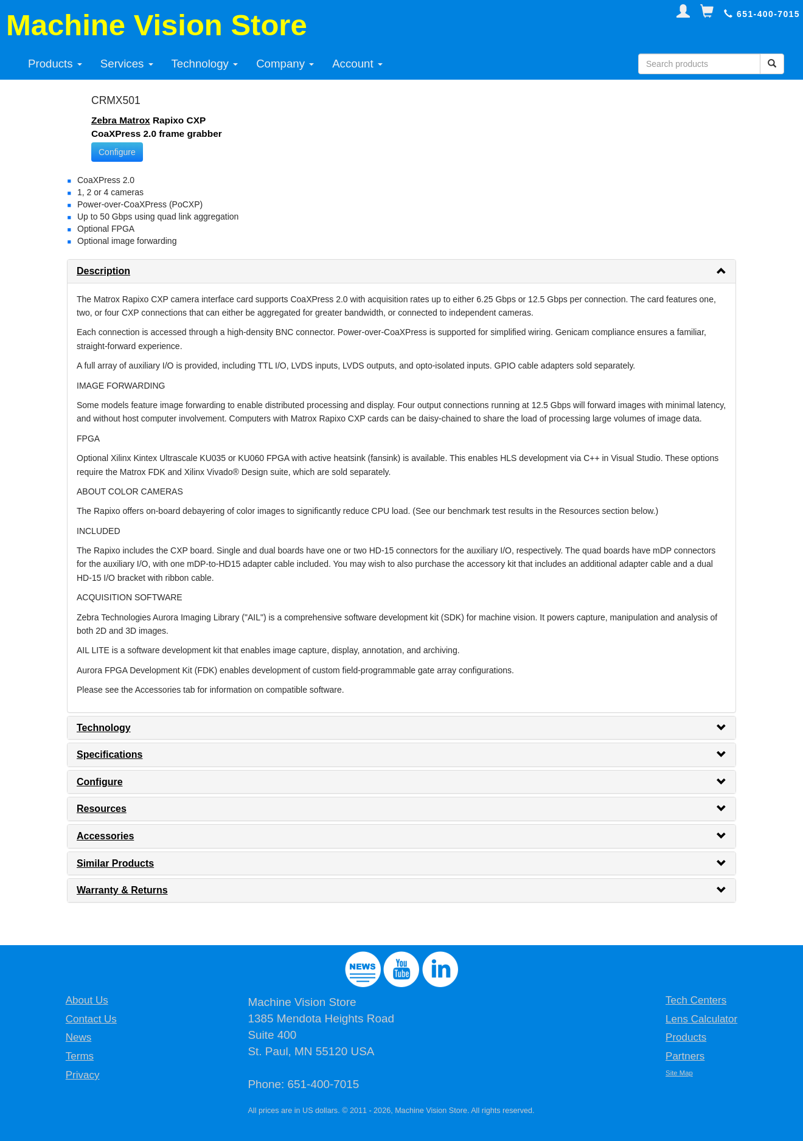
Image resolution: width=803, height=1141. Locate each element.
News (79, 1037)
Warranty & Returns (122, 890)
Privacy (83, 1075)
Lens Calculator (701, 1019)
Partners (685, 1056)
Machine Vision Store (156, 25)
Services (126, 63)
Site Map (679, 1073)
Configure (117, 152)
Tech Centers (696, 1000)
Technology (205, 63)
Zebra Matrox (120, 120)
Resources (102, 808)
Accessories (105, 836)
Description (103, 271)
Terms (80, 1056)
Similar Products (115, 863)
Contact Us (91, 1019)
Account (357, 63)
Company (285, 63)
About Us (87, 1000)
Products (55, 63)
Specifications (109, 754)
